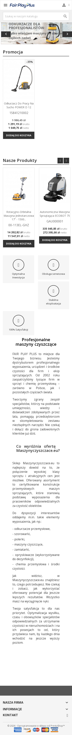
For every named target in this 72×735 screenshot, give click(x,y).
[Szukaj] (36, 16)
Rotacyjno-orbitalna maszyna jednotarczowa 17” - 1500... (19, 215)
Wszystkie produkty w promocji (30, 149)
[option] (36, 33)
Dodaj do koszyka (18, 135)
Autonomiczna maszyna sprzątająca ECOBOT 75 (55, 213)
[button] (5, 33)
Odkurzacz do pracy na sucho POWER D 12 (19, 105)
